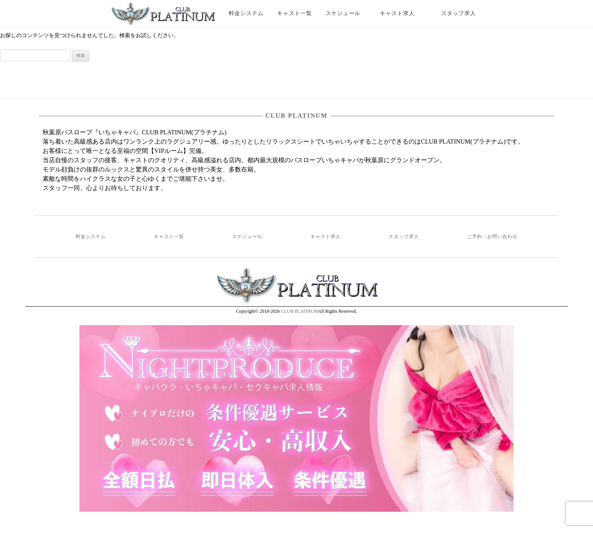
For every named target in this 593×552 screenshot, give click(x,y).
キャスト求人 (403, 13)
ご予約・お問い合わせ (492, 236)
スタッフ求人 (465, 13)
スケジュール (343, 13)
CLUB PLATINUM (299, 311)
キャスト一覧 (294, 13)
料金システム (246, 13)
